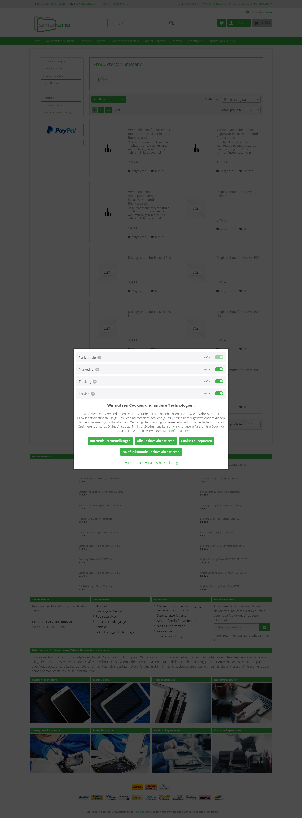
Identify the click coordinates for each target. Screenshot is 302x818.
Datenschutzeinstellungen (110, 441)
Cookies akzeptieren (196, 441)
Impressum (133, 463)
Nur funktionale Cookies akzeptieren (151, 452)
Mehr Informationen (176, 431)
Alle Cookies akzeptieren (155, 441)
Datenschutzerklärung (161, 463)
